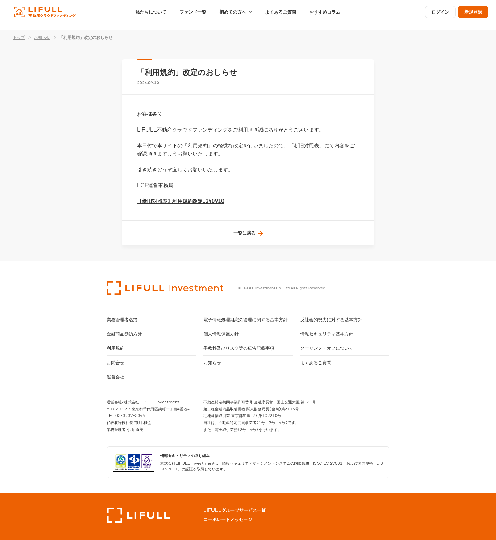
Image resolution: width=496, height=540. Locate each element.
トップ (19, 37)
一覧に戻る (244, 233)
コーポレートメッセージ (227, 519)
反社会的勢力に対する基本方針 (331, 319)
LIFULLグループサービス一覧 (234, 510)
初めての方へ (233, 15)
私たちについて (150, 15)
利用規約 (115, 348)
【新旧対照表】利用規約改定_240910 (180, 201)
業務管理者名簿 (122, 319)
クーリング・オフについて (326, 348)
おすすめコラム (324, 15)
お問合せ (115, 362)
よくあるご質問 (280, 15)
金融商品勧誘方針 (124, 333)
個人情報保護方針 (221, 333)
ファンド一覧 (193, 15)
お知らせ (42, 37)
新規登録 (473, 15)
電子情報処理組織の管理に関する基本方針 (245, 319)
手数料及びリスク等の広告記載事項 (238, 348)
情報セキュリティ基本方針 (326, 333)
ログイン (440, 15)
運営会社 (115, 376)
